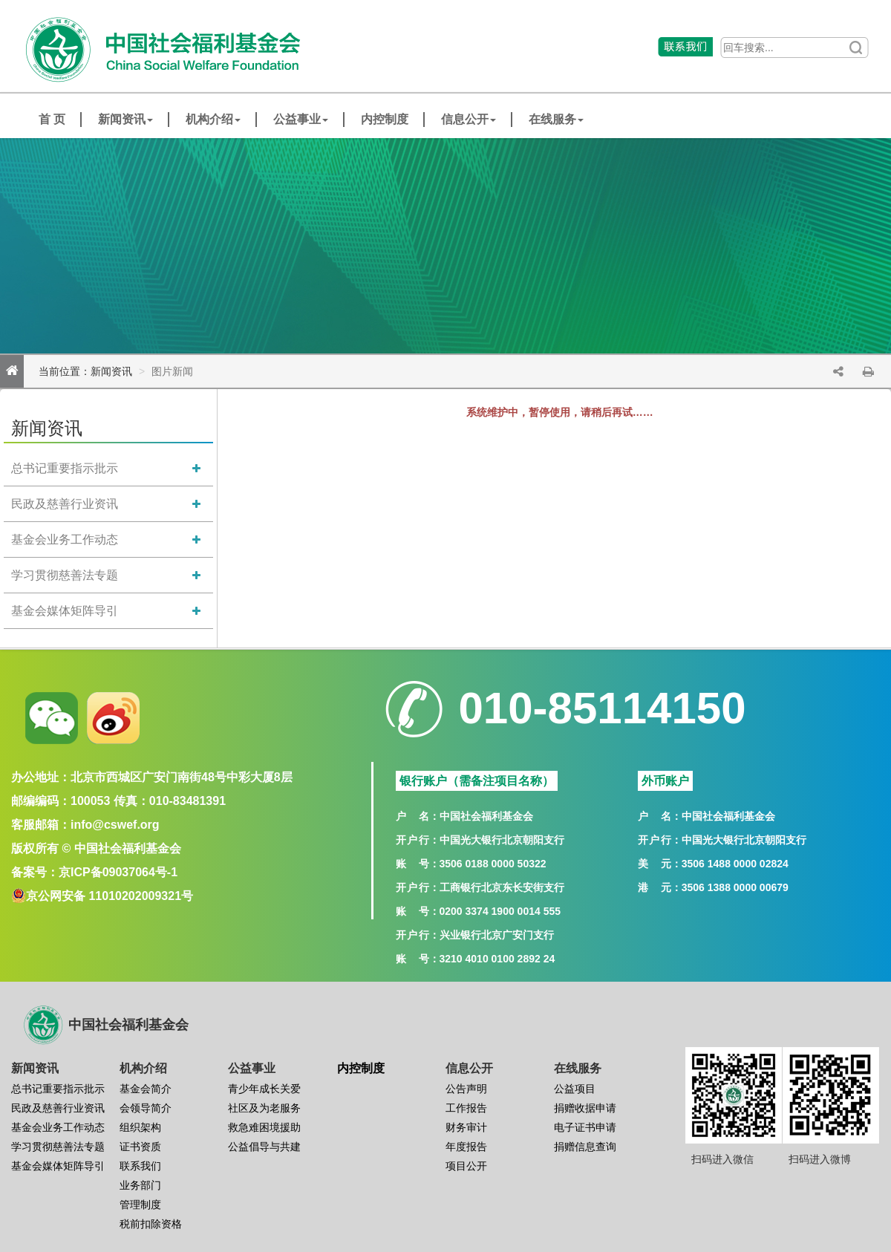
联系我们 (140, 1166)
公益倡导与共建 (264, 1146)
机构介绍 (213, 119)
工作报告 (466, 1108)
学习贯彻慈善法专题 (64, 575)
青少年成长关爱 (264, 1089)
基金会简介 (146, 1089)
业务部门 (140, 1185)
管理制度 (140, 1204)
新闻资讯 (125, 119)
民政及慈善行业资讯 (64, 504)
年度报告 (466, 1146)
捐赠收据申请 (585, 1108)
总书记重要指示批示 (64, 468)
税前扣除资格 (151, 1224)
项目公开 (466, 1166)
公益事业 (300, 119)
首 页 (52, 119)
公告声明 (466, 1089)
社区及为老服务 (264, 1108)
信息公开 (468, 119)
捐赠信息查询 (585, 1146)
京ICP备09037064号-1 (118, 872)
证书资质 (140, 1146)
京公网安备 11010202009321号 (109, 896)
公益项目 (574, 1089)
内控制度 (384, 119)
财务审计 (466, 1127)
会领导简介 (146, 1108)
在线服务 (556, 119)
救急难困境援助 (264, 1127)
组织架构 (140, 1127)
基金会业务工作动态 (64, 539)
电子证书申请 (585, 1127)
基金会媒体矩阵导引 (64, 610)
